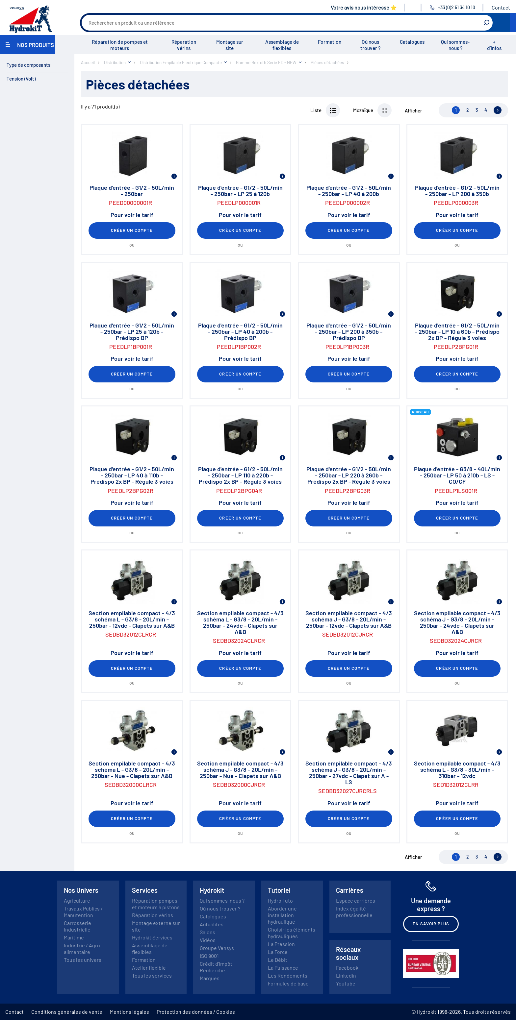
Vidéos (208, 940)
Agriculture (77, 900)
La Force (278, 952)
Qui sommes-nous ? (455, 45)
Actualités (211, 924)
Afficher (413, 110)
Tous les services (152, 975)
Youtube (345, 983)
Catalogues (412, 42)
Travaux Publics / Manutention (83, 911)
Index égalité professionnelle (354, 911)
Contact (501, 7)
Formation (329, 42)
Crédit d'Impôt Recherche (216, 966)
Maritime (74, 937)
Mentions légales (129, 1011)
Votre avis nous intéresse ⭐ (364, 7)
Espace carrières (355, 900)
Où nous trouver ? (370, 45)
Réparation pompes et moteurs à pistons (156, 903)
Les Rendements (287, 975)
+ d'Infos (494, 45)
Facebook (347, 967)
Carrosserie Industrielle (77, 926)
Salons (207, 932)
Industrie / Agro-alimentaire (83, 948)
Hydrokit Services (152, 937)
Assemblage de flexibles (282, 45)
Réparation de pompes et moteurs (120, 45)
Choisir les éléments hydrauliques (291, 932)
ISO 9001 (209, 956)
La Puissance (283, 967)
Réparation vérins (183, 45)
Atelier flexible (149, 967)
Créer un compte (132, 230)
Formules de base (288, 983)
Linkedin (346, 975)
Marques (209, 978)
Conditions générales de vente (66, 1011)
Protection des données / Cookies (196, 1011)
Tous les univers (82, 960)
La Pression (281, 944)
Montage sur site (229, 45)
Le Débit (277, 960)
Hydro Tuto (280, 900)
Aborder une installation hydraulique (282, 915)
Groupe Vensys (217, 948)
